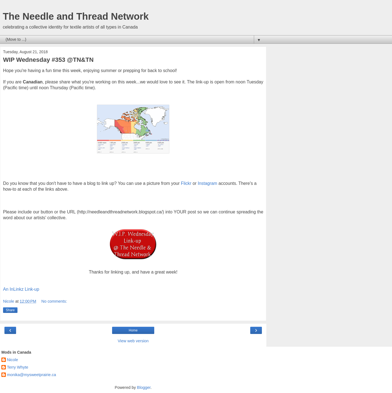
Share (10, 310)
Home (133, 330)
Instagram (207, 183)
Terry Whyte (17, 367)
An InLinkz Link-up (21, 289)
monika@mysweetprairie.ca (31, 374)
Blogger (144, 387)
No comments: (54, 301)
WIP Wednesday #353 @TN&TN (48, 59)
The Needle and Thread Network (76, 16)
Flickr (186, 183)
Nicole (12, 360)
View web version (133, 341)
